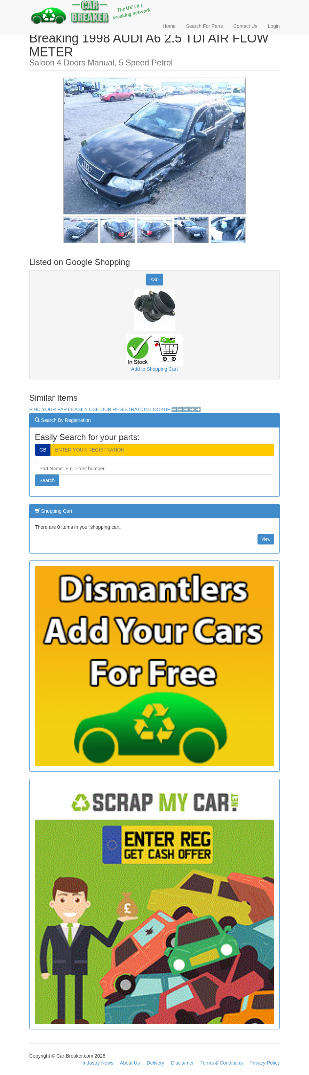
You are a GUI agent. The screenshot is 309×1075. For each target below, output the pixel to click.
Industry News (97, 1063)
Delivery (155, 1063)
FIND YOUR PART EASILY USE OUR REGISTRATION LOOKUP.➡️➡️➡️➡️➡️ (115, 409)
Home (169, 26)
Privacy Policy (264, 1063)
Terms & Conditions (221, 1063)
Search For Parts (204, 26)
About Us (130, 1063)
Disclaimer (182, 1063)
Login (274, 26)
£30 (154, 279)
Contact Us (245, 26)
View (265, 539)
